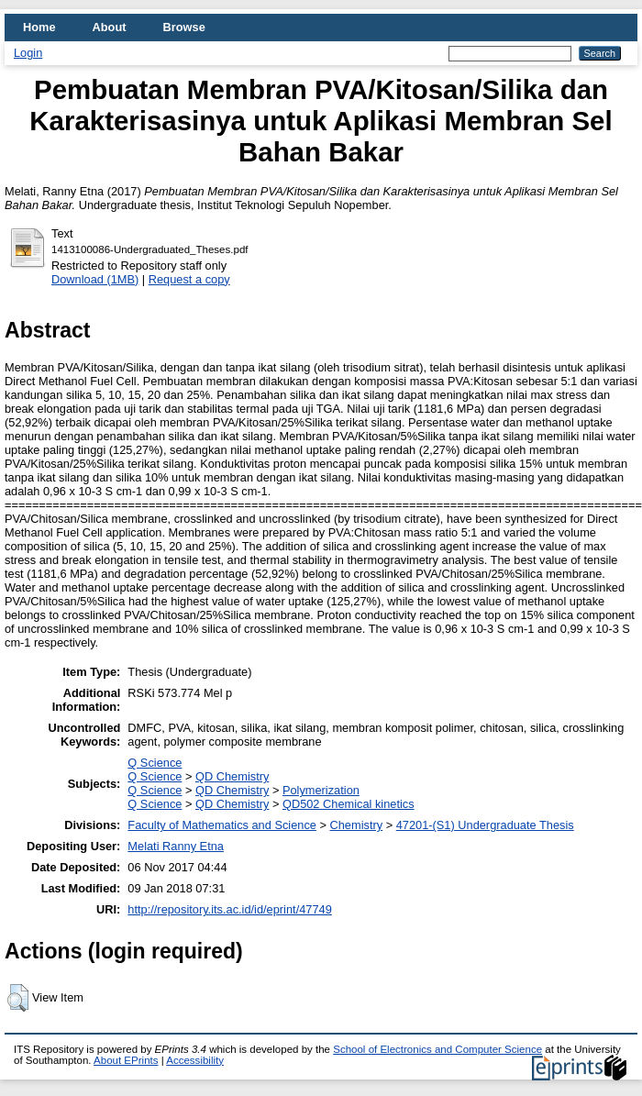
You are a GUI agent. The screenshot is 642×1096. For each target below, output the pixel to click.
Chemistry (356, 825)
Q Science (154, 762)
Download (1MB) (94, 279)
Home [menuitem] (39, 27)
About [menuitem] (110, 27)
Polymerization (321, 790)
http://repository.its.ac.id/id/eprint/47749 (229, 909)
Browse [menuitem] (184, 27)
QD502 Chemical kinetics (348, 804)
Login (28, 53)
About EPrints (126, 1060)
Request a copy (189, 279)
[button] (17, 998)
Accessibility (195, 1060)
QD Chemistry (232, 776)
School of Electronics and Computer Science (437, 1049)
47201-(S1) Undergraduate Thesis (485, 825)
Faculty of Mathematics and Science (221, 825)
